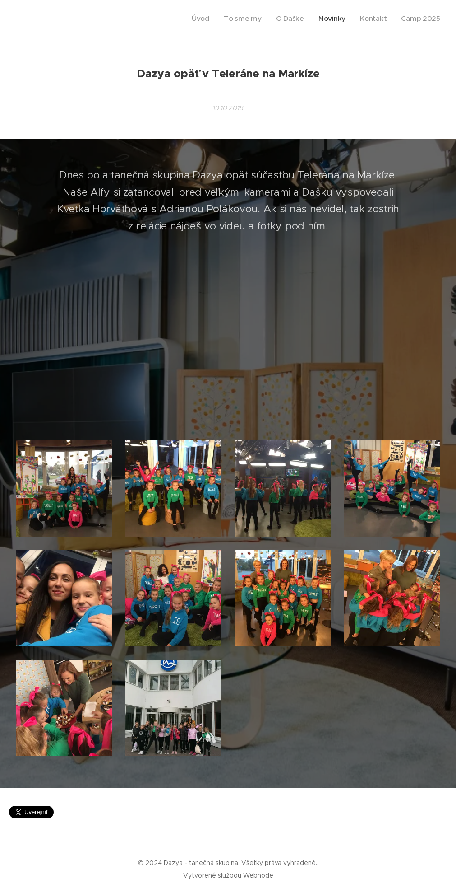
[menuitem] (225, 18)
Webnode (258, 875)
